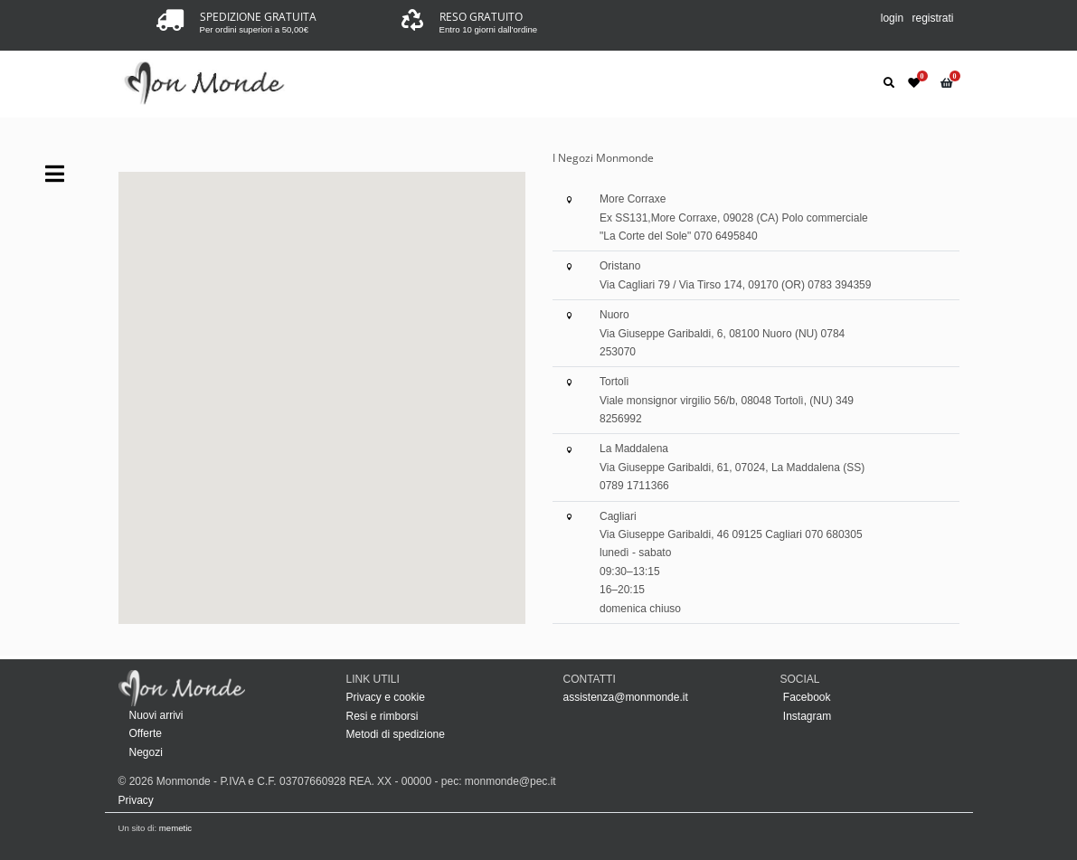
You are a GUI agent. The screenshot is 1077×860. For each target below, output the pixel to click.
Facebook (805, 697)
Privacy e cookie (385, 697)
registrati (932, 18)
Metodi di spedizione (395, 734)
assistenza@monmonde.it (625, 697)
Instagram (806, 716)
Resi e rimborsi (382, 716)
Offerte (145, 733)
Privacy (136, 800)
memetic (175, 828)
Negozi (146, 752)
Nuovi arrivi (156, 715)
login (892, 18)
